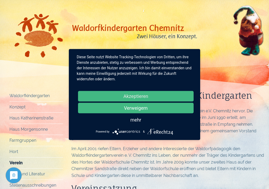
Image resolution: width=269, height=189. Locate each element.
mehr (135, 120)
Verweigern (136, 108)
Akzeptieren (135, 96)
